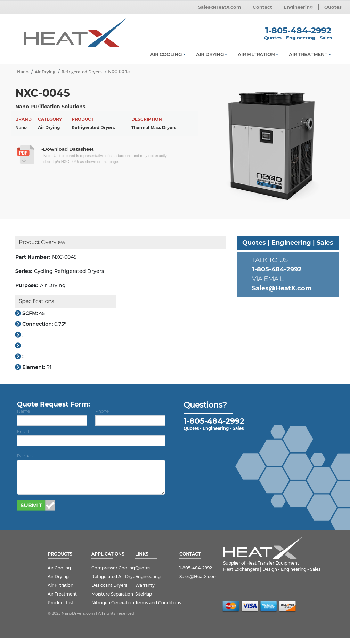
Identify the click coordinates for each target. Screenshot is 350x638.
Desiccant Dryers (109, 585)
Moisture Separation (112, 594)
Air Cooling (59, 567)
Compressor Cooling (113, 567)
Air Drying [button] (210, 54)
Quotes (333, 7)
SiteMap (143, 594)
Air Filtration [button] (256, 54)
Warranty (145, 585)
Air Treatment (62, 594)
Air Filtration (60, 585)
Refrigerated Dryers (82, 72)
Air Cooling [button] (166, 54)
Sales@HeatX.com (219, 7)
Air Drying (45, 72)
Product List (60, 602)
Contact (262, 7)
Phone (102, 411)
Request (25, 455)
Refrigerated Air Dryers (115, 576)
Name (23, 411)
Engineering (298, 7)
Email (23, 431)
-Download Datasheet (67, 149)
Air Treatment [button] (308, 54)
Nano (23, 72)
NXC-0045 (119, 71)
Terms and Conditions (158, 602)
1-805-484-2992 (298, 30)
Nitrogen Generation (112, 602)
